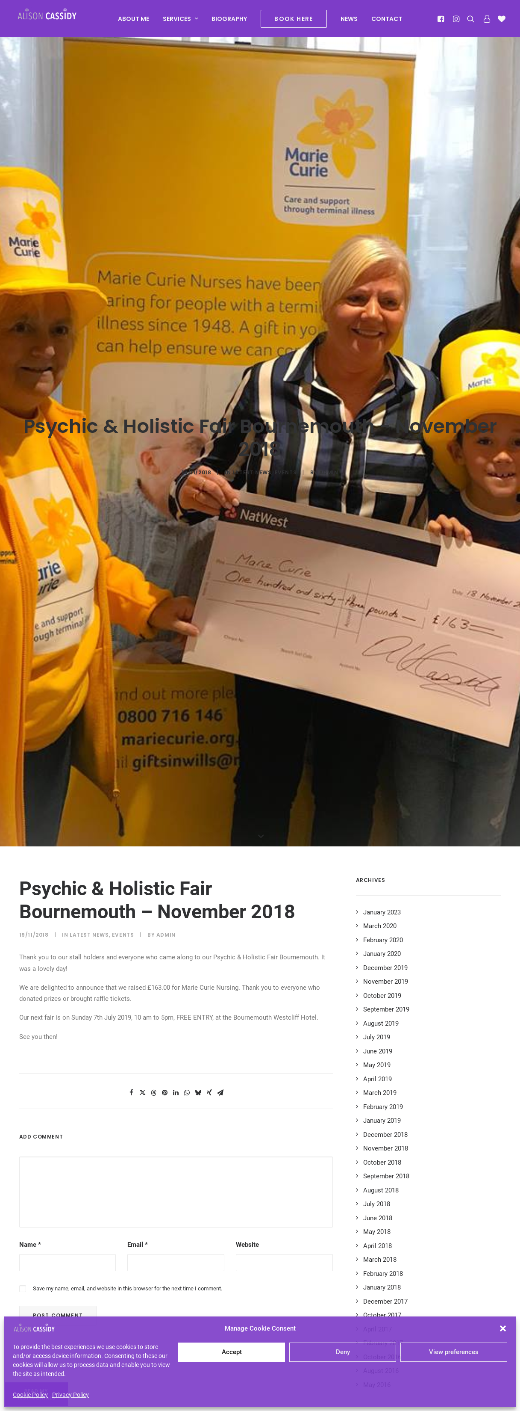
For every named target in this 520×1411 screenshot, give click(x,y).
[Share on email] (220, 952)
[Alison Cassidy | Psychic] (57, 20)
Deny (343, 1352)
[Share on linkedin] (176, 952)
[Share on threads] (154, 952)
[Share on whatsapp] (187, 952)
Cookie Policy (30, 1394)
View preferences (454, 1352)
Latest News (252, 401)
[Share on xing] (209, 952)
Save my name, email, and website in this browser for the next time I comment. (127, 1148)
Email (137, 1104)
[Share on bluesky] (198, 952)
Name (30, 1104)
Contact (386, 22)
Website (247, 1104)
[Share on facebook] (131, 952)
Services (180, 22)
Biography (229, 22)
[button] (503, 1328)
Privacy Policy (70, 1394)
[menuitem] (133, 22)
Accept (232, 1352)
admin (328, 401)
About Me (133, 22)
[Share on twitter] (143, 952)
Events (286, 401)
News (349, 22)
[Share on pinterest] (165, 952)
